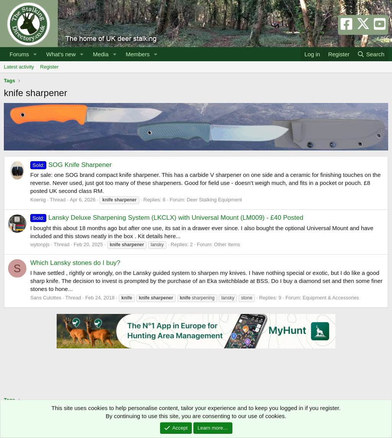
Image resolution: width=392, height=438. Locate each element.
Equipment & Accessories (330, 298)
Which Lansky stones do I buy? (75, 262)
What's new (61, 54)
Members (138, 54)
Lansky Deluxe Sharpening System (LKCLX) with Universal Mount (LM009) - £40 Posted (166, 217)
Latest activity (19, 67)
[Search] (370, 54)
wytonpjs (40, 244)
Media (101, 54)
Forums (19, 54)
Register (49, 67)
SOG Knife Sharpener (71, 164)
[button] (35, 54)
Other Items (227, 244)
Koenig (38, 200)
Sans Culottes (45, 298)
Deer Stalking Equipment (214, 200)
